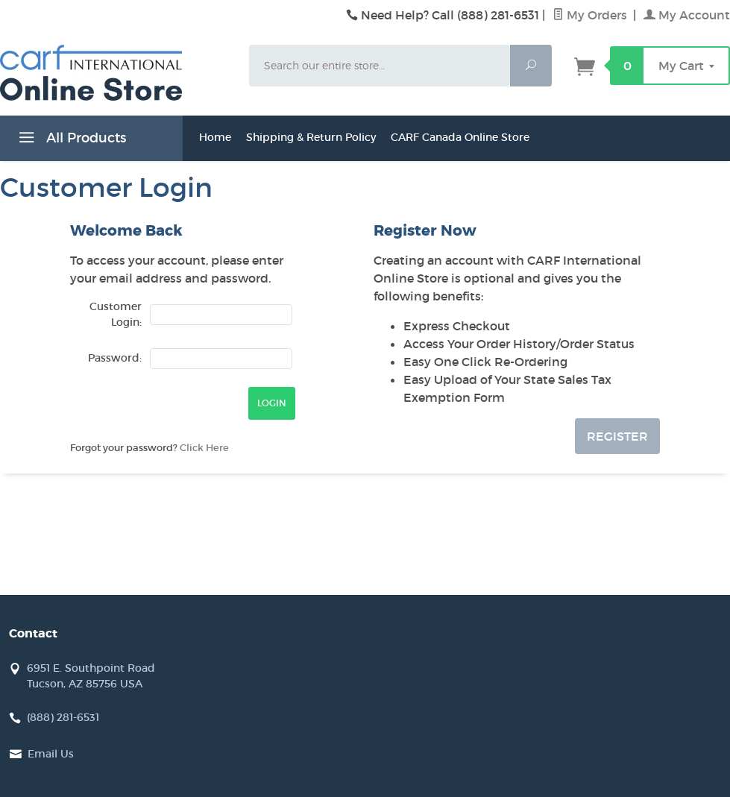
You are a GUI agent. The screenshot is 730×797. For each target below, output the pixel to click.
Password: (115, 358)
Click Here (204, 447)
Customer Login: (115, 314)
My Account (687, 14)
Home (215, 137)
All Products (70, 140)
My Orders (591, 14)
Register (617, 436)
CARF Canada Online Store (460, 137)
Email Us (51, 753)
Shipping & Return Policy (311, 137)
